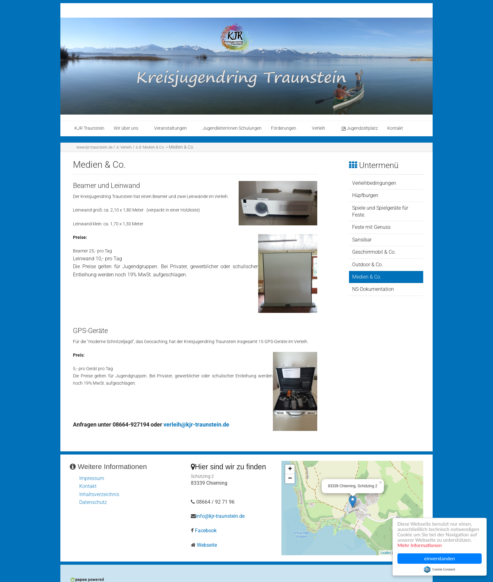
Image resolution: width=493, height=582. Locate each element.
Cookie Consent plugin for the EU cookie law (439, 569)
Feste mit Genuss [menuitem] (371, 227)
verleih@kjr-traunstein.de (196, 424)
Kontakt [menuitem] (395, 128)
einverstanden (439, 558)
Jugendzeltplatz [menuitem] (359, 128)
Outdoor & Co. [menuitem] (367, 265)
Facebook (206, 531)
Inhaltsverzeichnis (99, 494)
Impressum (91, 478)
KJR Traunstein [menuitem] (89, 128)
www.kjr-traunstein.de (94, 147)
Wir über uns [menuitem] (126, 128)
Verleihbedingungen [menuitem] (374, 183)
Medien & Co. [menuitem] (366, 277)
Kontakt (88, 486)
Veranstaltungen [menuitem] (170, 128)
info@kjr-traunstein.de (220, 516)
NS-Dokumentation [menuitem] (373, 289)
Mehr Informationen (419, 545)
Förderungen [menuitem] (283, 128)
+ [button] (290, 469)
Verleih (124, 147)
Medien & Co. (150, 147)
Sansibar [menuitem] (362, 240)
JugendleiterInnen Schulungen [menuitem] (232, 128)
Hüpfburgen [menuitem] (365, 195)
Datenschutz (93, 502)
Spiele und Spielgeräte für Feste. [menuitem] (380, 211)
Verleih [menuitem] (318, 128)
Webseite (207, 545)
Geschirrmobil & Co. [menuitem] (374, 252)
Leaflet (385, 553)
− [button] (290, 478)
